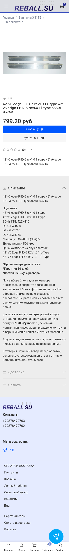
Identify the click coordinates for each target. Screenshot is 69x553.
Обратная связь (15, 516)
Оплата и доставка (17, 522)
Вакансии (10, 499)
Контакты (11, 472)
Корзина (10, 479)
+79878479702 (14, 426)
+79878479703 (14, 421)
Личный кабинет (15, 485)
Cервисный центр (16, 492)
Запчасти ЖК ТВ (30, 17)
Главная (8, 17)
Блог (7, 505)
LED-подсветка (13, 22)
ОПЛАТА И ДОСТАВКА (19, 466)
